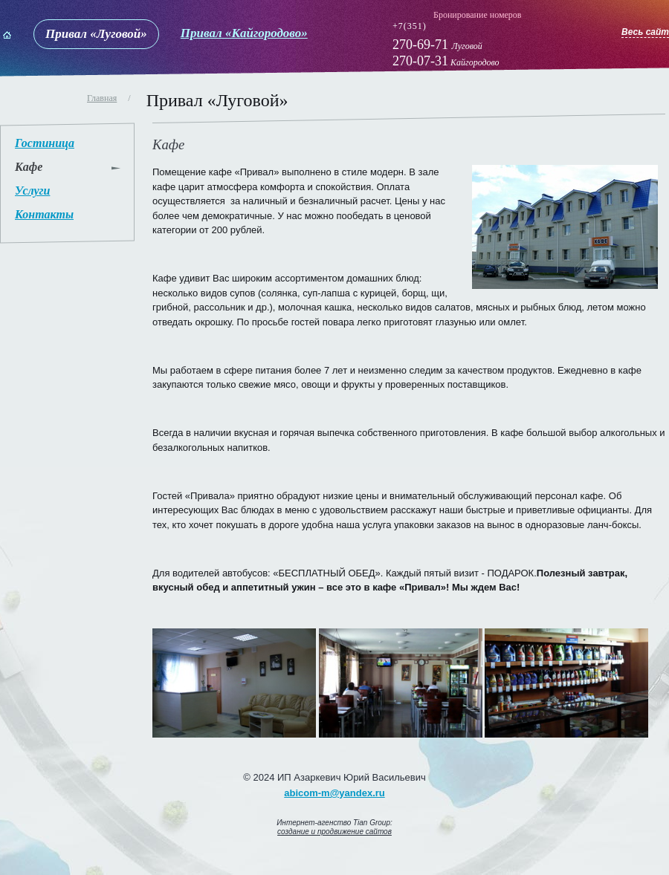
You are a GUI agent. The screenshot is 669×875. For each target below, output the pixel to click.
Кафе (28, 166)
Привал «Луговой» (96, 34)
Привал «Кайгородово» (244, 33)
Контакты (44, 214)
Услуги (32, 190)
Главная (102, 98)
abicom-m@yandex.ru (334, 792)
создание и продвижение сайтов (334, 831)
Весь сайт (645, 32)
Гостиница (44, 143)
